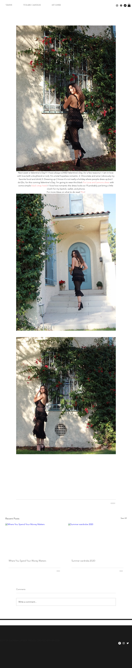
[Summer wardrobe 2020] (97, 539)
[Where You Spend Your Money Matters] (34, 539)
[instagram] (123, 643)
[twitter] (127, 643)
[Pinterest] (121, 5)
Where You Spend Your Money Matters (27, 560)
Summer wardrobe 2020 (83, 560)
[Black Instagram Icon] (117, 5)
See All (124, 518)
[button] (129, 5)
